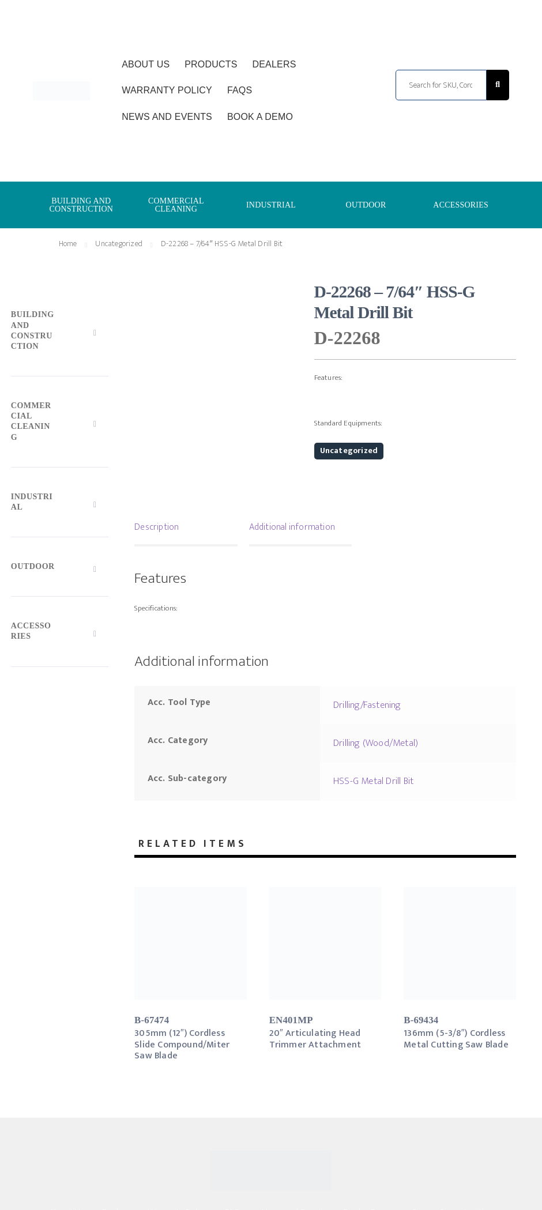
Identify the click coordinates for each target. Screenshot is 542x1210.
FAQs (239, 90)
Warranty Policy (167, 90)
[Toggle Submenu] (59, 333)
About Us (146, 64)
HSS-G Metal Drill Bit (373, 781)
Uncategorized (118, 243)
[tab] (186, 528)
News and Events (167, 117)
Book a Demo (260, 117)
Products (211, 64)
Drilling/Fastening (367, 705)
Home (68, 243)
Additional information (292, 527)
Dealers (274, 64)
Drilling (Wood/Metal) (375, 743)
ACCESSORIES (460, 205)
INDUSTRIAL (271, 205)
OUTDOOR (366, 205)
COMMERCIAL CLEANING (176, 205)
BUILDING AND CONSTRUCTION (82, 205)
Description (156, 527)
